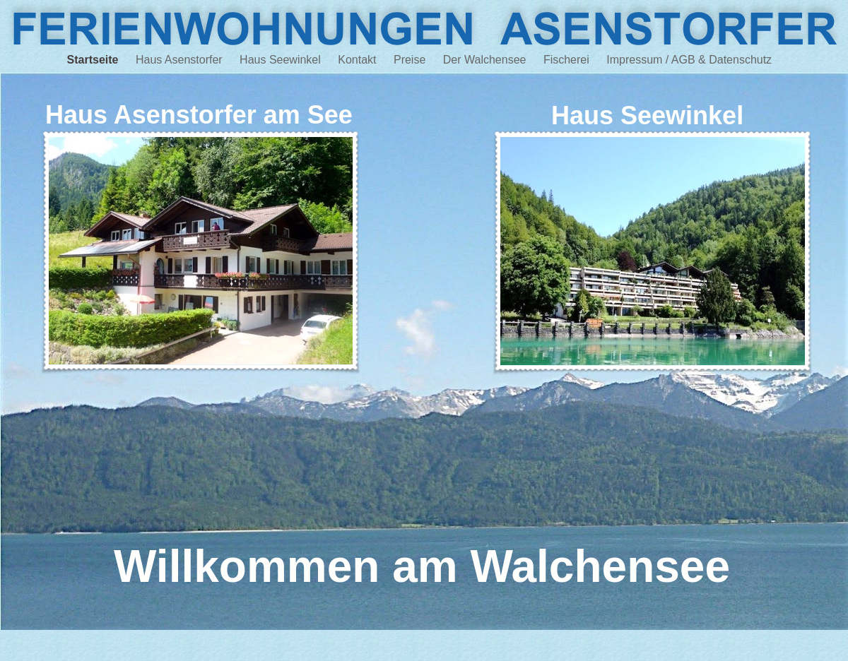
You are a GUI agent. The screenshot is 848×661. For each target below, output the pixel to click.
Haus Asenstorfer (180, 60)
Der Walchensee (486, 60)
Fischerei (567, 60)
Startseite (94, 60)
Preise (411, 60)
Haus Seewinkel (282, 60)
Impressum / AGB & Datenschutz (693, 60)
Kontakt (358, 60)
